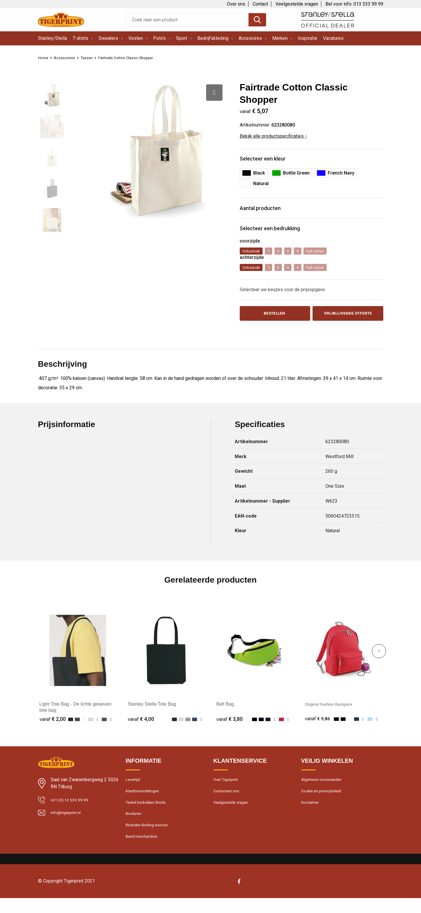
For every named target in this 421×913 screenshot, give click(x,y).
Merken (280, 38)
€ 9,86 (318, 726)
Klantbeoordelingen (144, 800)
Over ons (236, 4)
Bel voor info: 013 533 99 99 (354, 4)
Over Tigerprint (227, 788)
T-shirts (80, 38)
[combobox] (187, 19)
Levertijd (134, 788)
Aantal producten (264, 211)
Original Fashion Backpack (332, 711)
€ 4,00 (141, 726)
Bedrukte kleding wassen (149, 838)
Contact (260, 4)
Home (44, 57)
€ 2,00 (52, 726)
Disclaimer (311, 813)
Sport (181, 38)
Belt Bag (225, 711)
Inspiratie (307, 38)
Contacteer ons (228, 800)
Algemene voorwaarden (324, 788)
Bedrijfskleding (212, 38)
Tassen (92, 57)
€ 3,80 (229, 726)
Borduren (134, 825)
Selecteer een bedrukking (276, 233)
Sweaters (108, 38)
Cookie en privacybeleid (323, 800)
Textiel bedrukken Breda (148, 813)
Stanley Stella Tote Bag (152, 711)
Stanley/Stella (52, 38)
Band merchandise (143, 851)
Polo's (159, 38)
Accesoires (250, 38)
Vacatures (333, 38)
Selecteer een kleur (267, 159)
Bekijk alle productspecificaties (273, 136)
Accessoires (67, 57)
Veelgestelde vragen (296, 4)
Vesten (135, 38)
